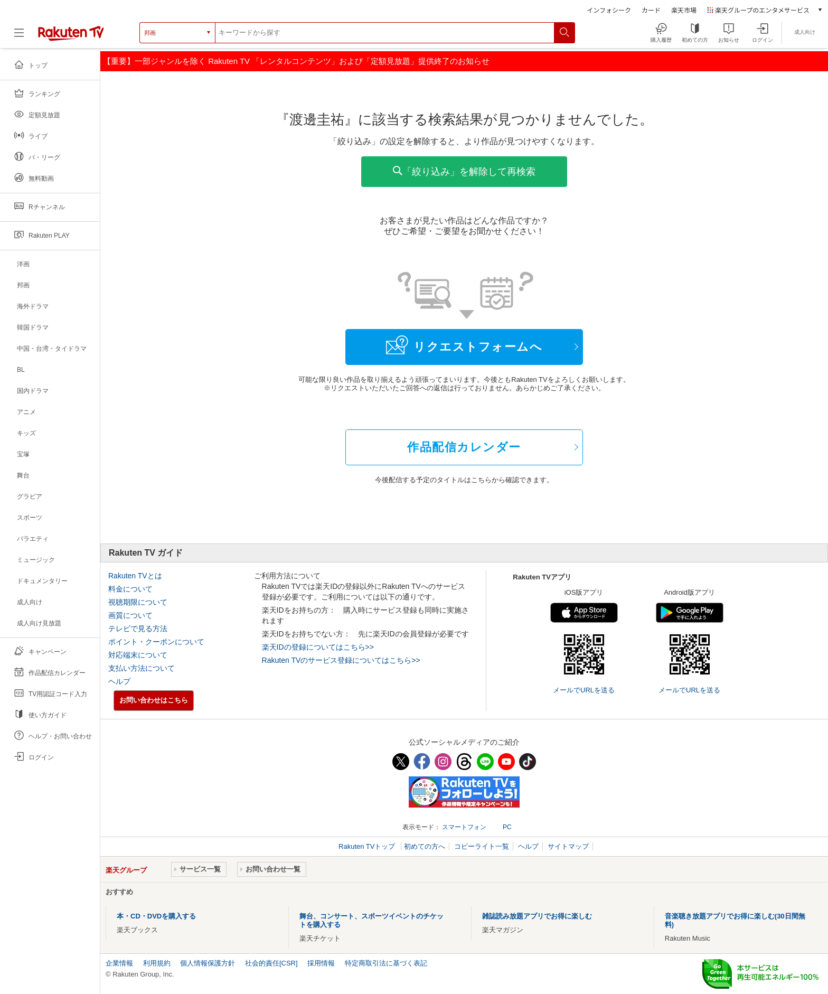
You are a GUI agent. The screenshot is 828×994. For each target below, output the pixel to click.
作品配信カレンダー (464, 447)
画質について (130, 615)
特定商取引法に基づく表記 (386, 963)
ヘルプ (119, 681)
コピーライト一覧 (481, 846)
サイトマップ (568, 846)
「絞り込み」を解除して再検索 (464, 171)
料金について (130, 589)
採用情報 (321, 963)
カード (651, 9)
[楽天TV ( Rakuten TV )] (71, 37)
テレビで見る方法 (137, 628)
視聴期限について (137, 602)
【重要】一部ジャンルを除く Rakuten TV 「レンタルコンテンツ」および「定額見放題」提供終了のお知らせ (296, 61)
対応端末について (137, 655)
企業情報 (119, 963)
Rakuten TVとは (135, 575)
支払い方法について (141, 668)
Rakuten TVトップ (367, 846)
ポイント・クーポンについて (156, 641)
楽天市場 (684, 9)
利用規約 (157, 963)
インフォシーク (609, 9)
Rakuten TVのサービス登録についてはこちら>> (341, 660)
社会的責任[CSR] (271, 963)
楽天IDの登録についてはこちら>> (318, 647)
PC (507, 827)
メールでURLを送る (584, 690)
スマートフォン (464, 827)
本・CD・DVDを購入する (156, 916)
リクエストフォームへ (464, 344)
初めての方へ (424, 846)
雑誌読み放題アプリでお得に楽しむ (537, 916)
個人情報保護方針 (207, 963)
